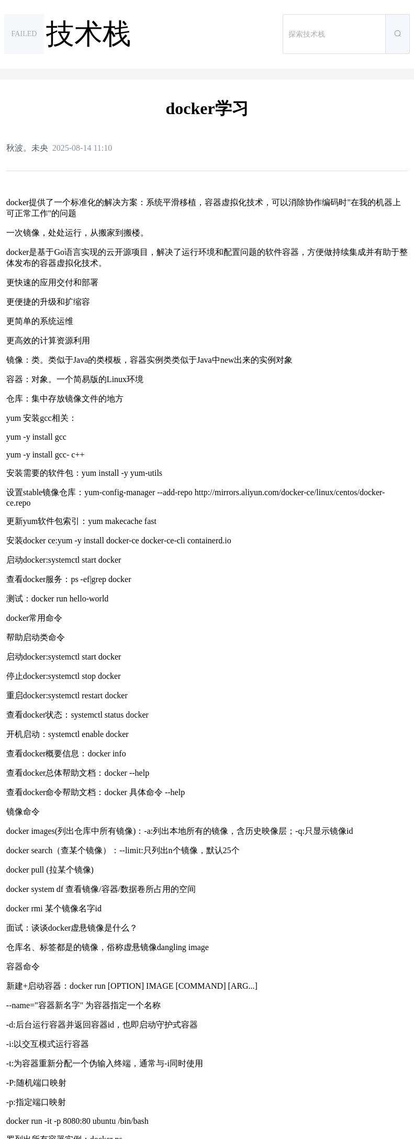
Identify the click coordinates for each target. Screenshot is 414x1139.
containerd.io (209, 540)
